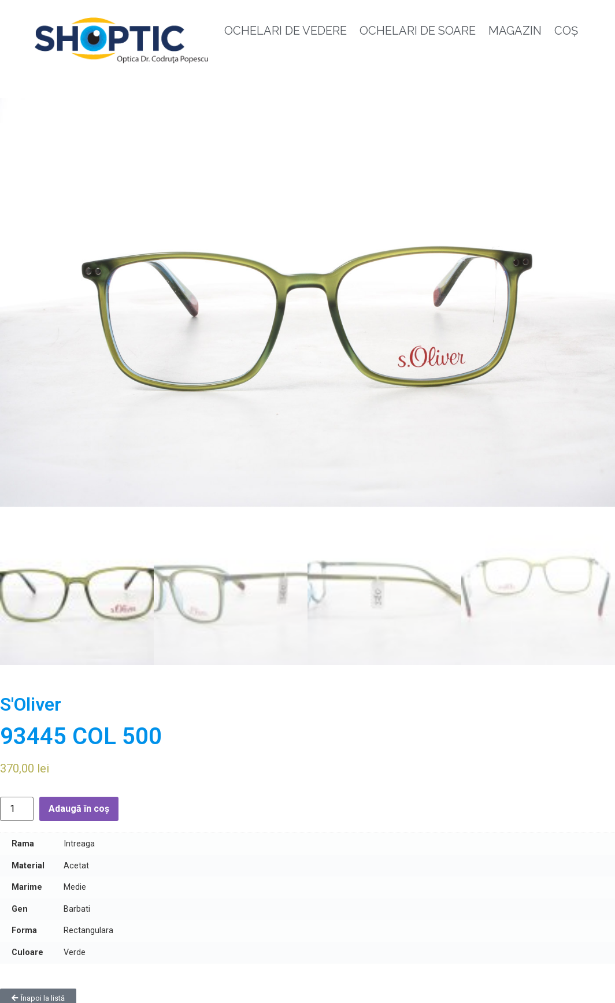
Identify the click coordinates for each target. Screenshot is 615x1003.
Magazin (515, 31)
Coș (566, 31)
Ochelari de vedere (285, 31)
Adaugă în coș (79, 803)
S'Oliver (30, 700)
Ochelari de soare (418, 31)
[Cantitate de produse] (17, 804)
